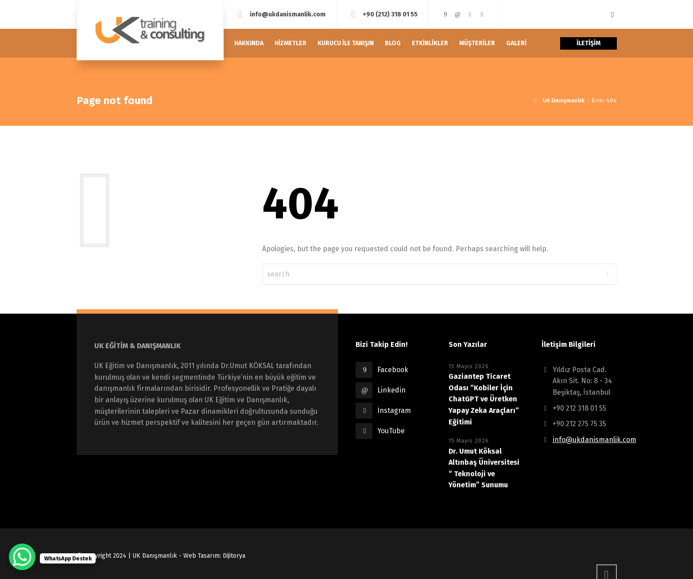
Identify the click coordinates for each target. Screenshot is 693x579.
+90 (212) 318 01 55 (390, 14)
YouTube (391, 431)
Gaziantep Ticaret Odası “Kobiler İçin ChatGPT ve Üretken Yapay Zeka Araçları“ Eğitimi (484, 399)
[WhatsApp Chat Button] (22, 557)
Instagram (394, 410)
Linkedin (391, 390)
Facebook (392, 369)
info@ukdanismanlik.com (287, 14)
